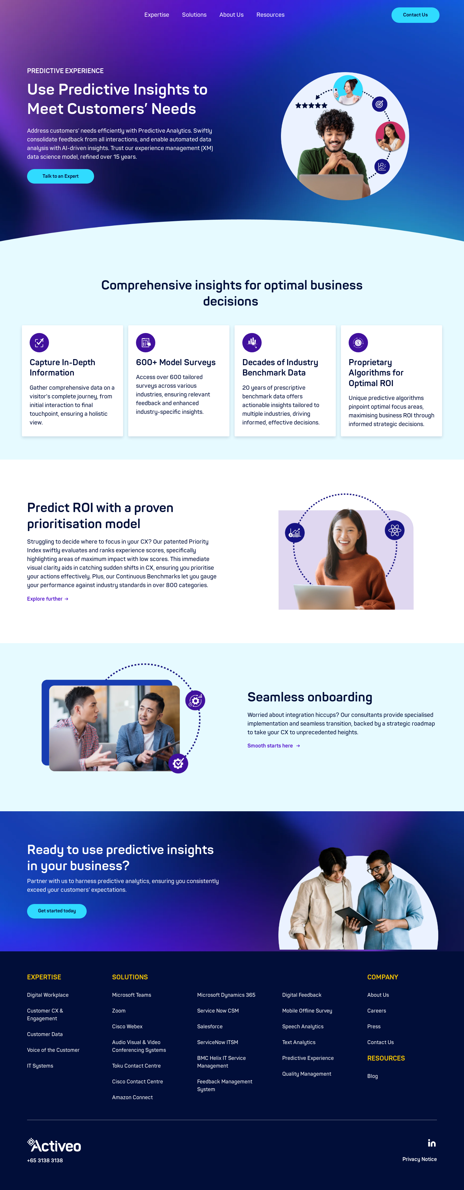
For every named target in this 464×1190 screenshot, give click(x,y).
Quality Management (306, 1071)
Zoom (119, 1008)
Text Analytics (298, 1039)
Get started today (58, 910)
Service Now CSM (218, 1008)
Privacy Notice (419, 1156)
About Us (231, 15)
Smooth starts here (270, 746)
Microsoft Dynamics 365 (226, 992)
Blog (372, 1073)
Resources (270, 15)
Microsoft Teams (131, 992)
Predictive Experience (308, 1055)
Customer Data (45, 1031)
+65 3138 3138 (45, 1157)
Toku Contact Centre (136, 1063)
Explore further (45, 599)
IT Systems (40, 1063)
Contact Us (415, 15)
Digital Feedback (302, 992)
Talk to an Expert (61, 177)
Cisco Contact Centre (137, 1079)
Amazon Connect (132, 1094)
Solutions (194, 15)
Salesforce (210, 1024)
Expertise (156, 15)
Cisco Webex (127, 1024)
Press (374, 1024)
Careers (376, 1008)
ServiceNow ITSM (217, 1039)
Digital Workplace (48, 992)
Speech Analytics (303, 1024)
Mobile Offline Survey (307, 1008)
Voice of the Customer (53, 1047)
